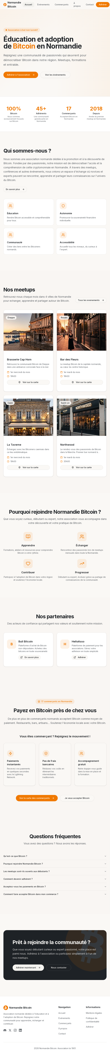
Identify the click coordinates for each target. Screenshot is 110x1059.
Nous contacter (58, 967)
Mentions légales (94, 1013)
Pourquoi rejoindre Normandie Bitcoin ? (55, 863)
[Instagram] (15, 1030)
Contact (90, 4)
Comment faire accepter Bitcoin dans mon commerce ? (55, 894)
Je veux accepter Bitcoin (77, 798)
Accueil (28, 4)
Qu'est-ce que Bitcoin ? (55, 856)
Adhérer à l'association (21, 75)
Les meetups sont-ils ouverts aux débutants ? (55, 871)
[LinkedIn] (20, 1030)
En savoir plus (15, 189)
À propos (77, 4)
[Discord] (4, 1030)
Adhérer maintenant (28, 967)
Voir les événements (55, 75)
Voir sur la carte (28, 382)
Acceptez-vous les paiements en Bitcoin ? (55, 886)
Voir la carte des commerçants (36, 798)
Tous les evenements (91, 300)
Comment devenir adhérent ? (55, 879)
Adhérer (103, 4)
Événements (43, 4)
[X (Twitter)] (10, 1030)
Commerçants (61, 4)
